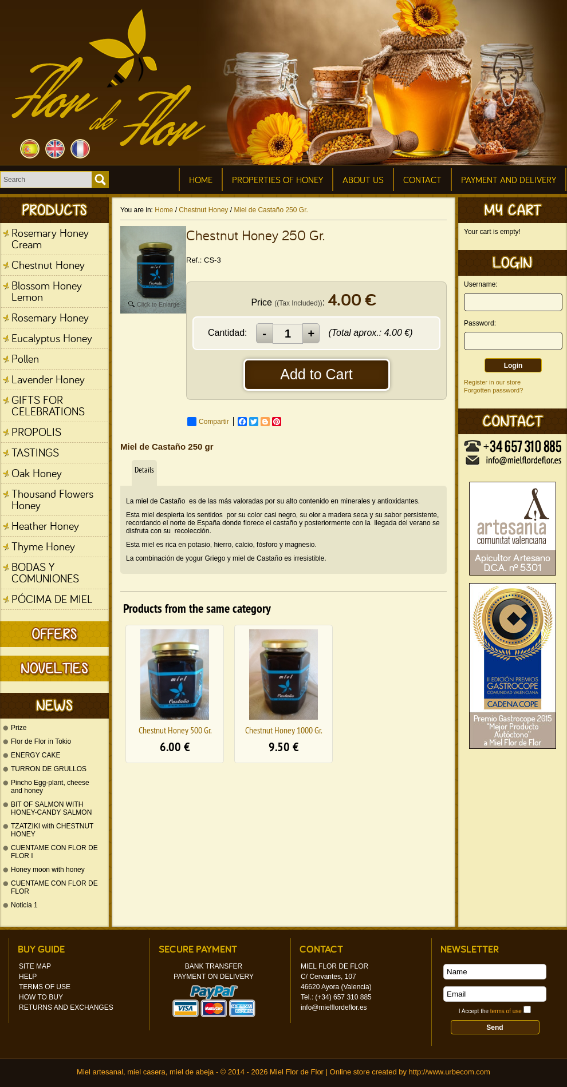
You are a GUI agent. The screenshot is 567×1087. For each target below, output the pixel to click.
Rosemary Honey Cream (50, 238)
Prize (18, 728)
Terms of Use (44, 987)
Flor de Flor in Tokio (41, 741)
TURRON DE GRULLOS (48, 769)
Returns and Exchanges (66, 1007)
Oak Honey (36, 473)
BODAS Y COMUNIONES (45, 572)
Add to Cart (316, 374)
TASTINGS (35, 452)
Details (144, 470)
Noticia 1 (24, 905)
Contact (422, 179)
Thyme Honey (43, 546)
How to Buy (41, 997)
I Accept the (490, 1011)
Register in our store (492, 382)
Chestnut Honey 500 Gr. (175, 730)
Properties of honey (277, 179)
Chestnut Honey (48, 264)
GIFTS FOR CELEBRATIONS (48, 405)
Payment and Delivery (508, 179)
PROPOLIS (36, 432)
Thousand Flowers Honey (52, 499)
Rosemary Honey (50, 317)
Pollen (25, 358)
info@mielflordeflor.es (334, 1007)
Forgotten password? (493, 390)
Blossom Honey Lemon (46, 291)
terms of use (506, 1011)
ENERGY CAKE (35, 755)
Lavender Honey (48, 379)
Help (28, 977)
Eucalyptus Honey (51, 338)
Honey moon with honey (48, 870)
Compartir (208, 421)
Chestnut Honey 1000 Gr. (283, 730)
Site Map (35, 966)
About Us (363, 179)
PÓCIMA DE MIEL (52, 599)
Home (200, 179)
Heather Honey (45, 525)
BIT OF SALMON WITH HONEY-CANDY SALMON (51, 808)
